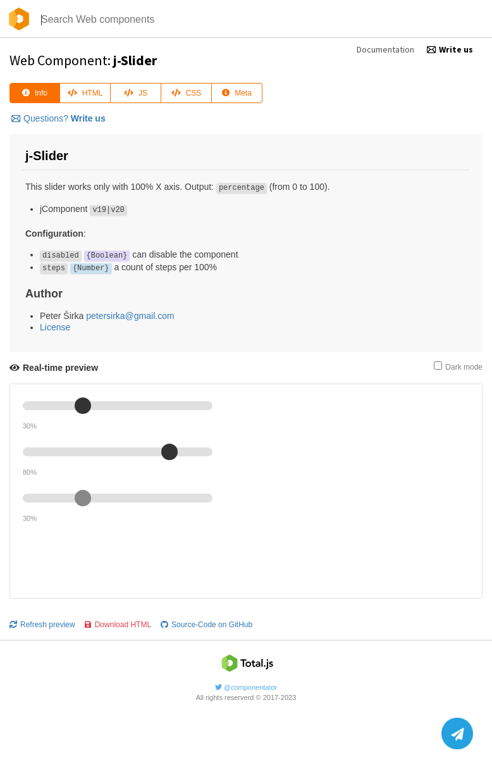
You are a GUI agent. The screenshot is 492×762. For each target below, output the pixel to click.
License (55, 327)
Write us (450, 49)
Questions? (58, 118)
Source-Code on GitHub (206, 624)
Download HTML (118, 624)
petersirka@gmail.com (130, 316)
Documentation (385, 49)
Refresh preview (42, 624)
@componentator (246, 687)
